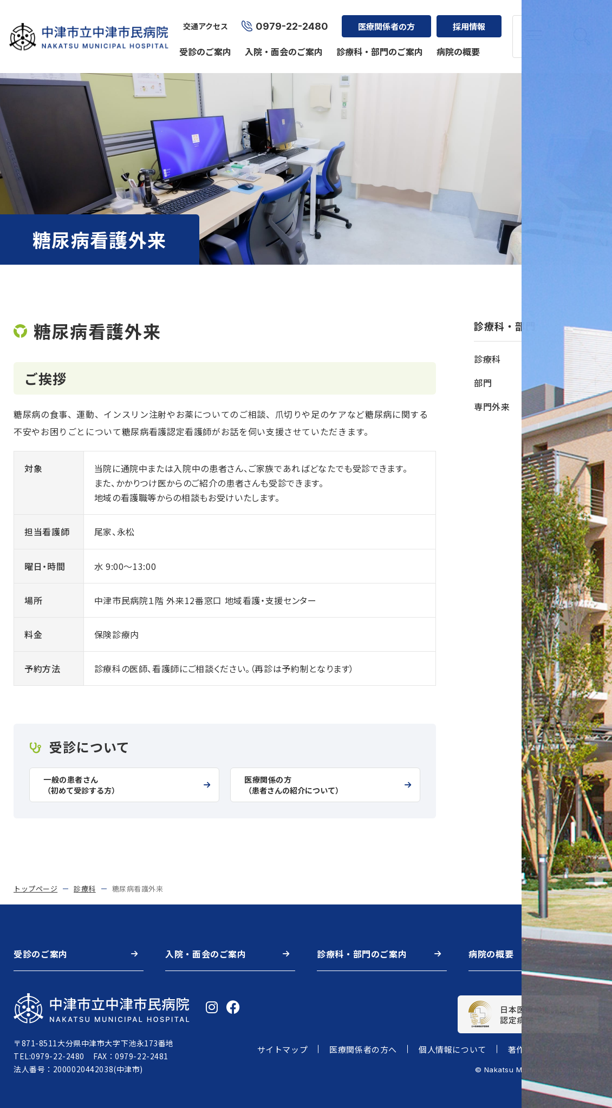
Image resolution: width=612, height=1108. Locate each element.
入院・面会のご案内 (282, 44)
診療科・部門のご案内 (377, 44)
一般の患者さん (120, 785)
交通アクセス (203, 19)
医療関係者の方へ (363, 1049)
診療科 (85, 888)
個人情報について (452, 1049)
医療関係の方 (321, 785)
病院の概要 (456, 44)
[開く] (594, 359)
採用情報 (467, 19)
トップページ (35, 888)
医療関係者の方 (384, 19)
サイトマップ (282, 1049)
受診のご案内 (203, 44)
